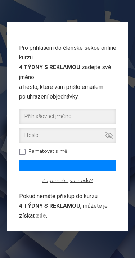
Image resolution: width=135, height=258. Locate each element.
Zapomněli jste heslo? (67, 180)
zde (41, 215)
